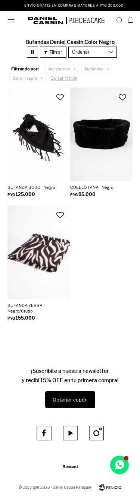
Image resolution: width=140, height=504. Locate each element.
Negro (25, 78)
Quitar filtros (63, 78)
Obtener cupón (70, 400)
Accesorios (59, 69)
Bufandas (94, 69)
